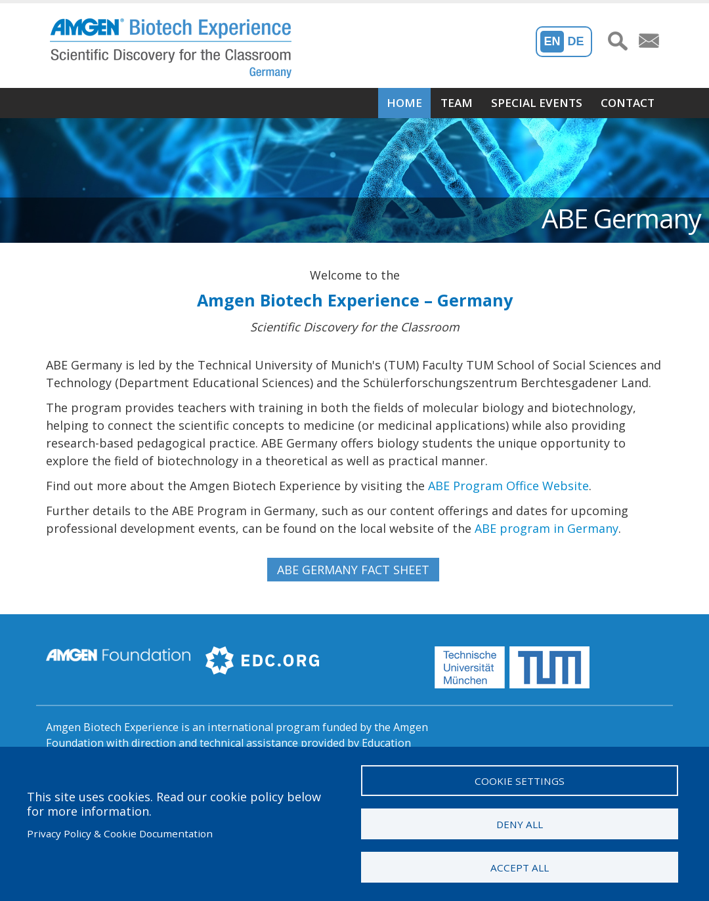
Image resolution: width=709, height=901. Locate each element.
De (576, 41)
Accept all (519, 866)
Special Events (536, 102)
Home (404, 102)
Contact (628, 102)
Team (456, 102)
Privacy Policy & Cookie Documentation (120, 832)
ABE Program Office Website (508, 485)
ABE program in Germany (546, 528)
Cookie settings (520, 779)
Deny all (519, 822)
